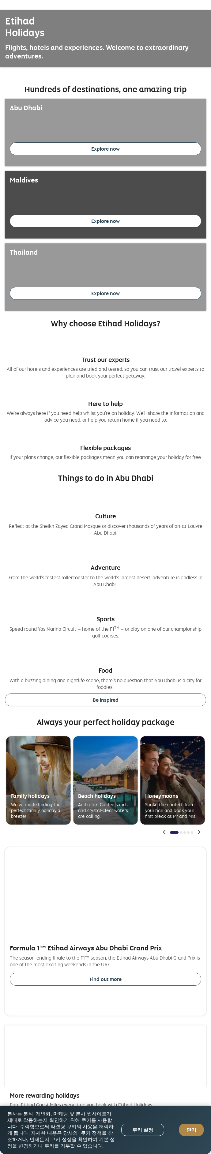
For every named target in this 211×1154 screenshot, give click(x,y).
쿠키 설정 (142, 1130)
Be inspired (106, 700)
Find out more (106, 979)
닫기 (191, 1130)
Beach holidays (97, 795)
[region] (105, 1130)
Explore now (105, 148)
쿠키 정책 (91, 1133)
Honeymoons (161, 795)
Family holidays (30, 795)
